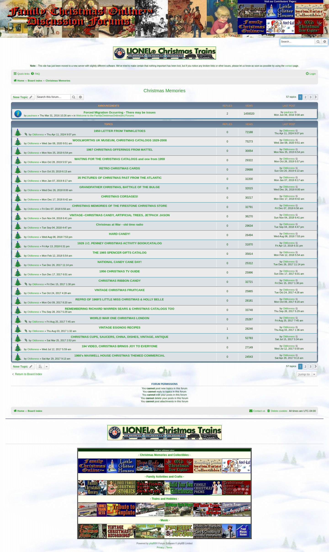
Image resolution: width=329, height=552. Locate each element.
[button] (315, 97)
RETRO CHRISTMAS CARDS (119, 168)
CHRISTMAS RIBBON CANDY (119, 280)
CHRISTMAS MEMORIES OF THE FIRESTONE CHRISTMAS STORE (119, 206)
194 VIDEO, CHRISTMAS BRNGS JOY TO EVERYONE (120, 346)
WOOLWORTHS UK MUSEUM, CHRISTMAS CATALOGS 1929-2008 (119, 140)
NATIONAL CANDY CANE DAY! (120, 262)
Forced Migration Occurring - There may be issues (120, 112)
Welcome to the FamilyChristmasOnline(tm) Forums (105, 115)
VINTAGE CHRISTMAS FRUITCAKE (120, 290)
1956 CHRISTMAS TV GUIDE (119, 271)
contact (288, 66)
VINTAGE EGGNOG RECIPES (119, 327)
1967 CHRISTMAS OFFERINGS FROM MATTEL (119, 149)
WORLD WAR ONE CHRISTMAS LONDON (119, 318)
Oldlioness (38, 134)
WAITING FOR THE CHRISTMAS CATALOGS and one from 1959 (119, 159)
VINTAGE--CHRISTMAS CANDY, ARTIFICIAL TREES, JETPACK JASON (119, 215)
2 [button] (305, 97)
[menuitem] (35, 73)
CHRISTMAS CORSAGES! (119, 196)
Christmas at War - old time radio (119, 224)
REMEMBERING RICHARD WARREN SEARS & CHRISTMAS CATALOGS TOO (119, 308)
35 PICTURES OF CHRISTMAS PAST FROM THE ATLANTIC (120, 177)
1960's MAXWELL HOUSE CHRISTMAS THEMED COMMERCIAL (119, 355)
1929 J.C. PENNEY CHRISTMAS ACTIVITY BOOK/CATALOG (119, 243)
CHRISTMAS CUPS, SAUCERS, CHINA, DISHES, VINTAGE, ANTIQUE (119, 337)
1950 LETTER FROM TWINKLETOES (119, 131)
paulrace (32, 115)
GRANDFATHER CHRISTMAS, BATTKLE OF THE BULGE (120, 187)
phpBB (152, 543)
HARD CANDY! (119, 234)
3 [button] (310, 97)
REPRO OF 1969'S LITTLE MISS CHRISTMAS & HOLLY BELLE (119, 299)
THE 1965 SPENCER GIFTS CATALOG (119, 252)
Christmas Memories (164, 90)
